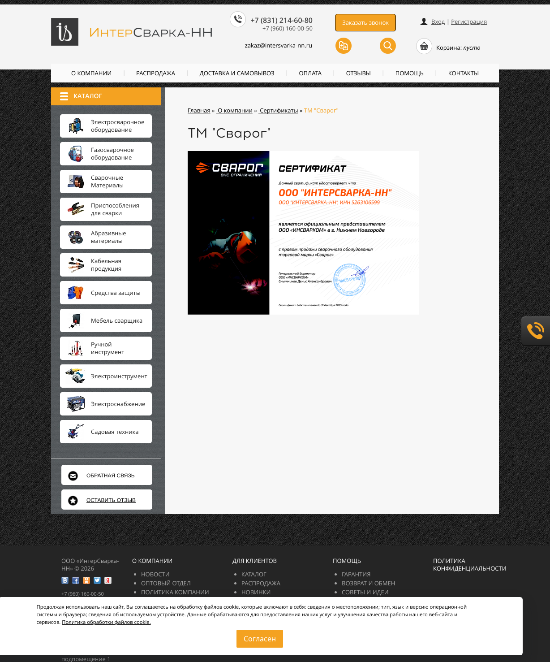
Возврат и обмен (368, 583)
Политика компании (175, 592)
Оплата (310, 73)
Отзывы (358, 73)
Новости (155, 574)
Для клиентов (254, 561)
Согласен (260, 639)
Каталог (253, 574)
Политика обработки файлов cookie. (106, 622)
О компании (91, 73)
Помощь (409, 73)
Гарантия (356, 574)
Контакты (463, 73)
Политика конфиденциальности (470, 564)
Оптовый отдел (166, 583)
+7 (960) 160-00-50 (287, 28)
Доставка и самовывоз (237, 73)
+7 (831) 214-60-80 (281, 20)
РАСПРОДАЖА (155, 73)
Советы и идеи (365, 592)
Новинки (256, 592)
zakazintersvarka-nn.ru (273, 45)
